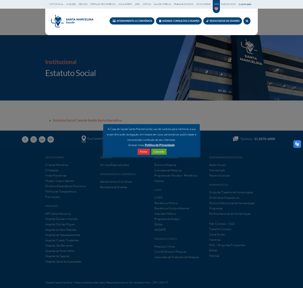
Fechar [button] (143, 151)
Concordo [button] (159, 151)
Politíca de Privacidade (160, 145)
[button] (247, 21)
